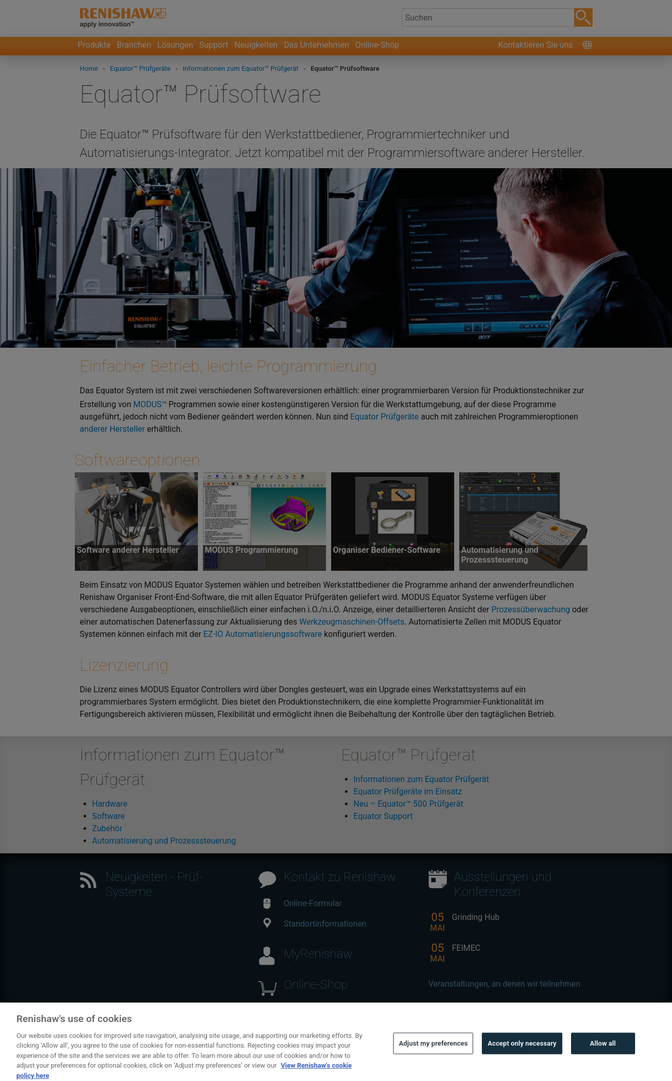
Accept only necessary (521, 1054)
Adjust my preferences (433, 1054)
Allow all (603, 1054)
